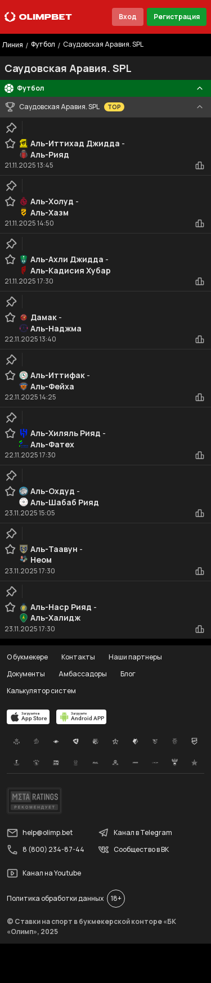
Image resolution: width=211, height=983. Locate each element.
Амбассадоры (83, 674)
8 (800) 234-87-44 (45, 850)
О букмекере (27, 657)
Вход (128, 16)
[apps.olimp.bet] (28, 717)
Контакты (78, 657)
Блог (128, 674)
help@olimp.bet (40, 833)
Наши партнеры (135, 657)
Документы (26, 674)
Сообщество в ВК (133, 850)
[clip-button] (11, 127)
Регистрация (177, 16)
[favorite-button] (10, 143)
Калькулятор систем (41, 690)
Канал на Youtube (44, 873)
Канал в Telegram (135, 833)
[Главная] (38, 17)
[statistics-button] (199, 165)
